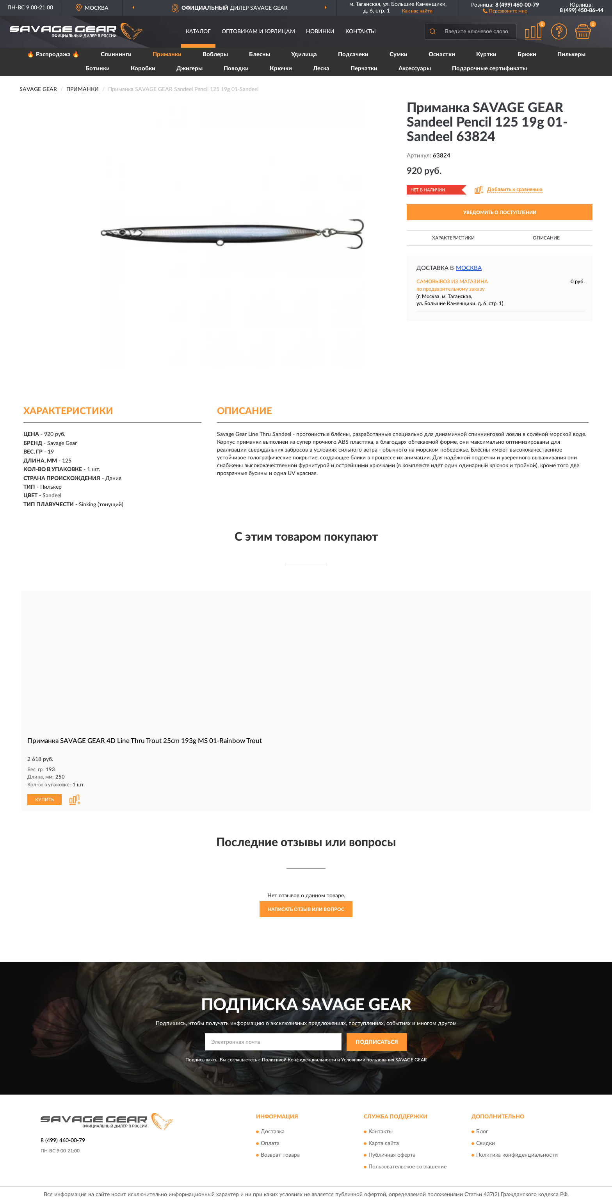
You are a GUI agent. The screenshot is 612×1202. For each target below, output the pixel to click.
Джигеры (189, 68)
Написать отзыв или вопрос (306, 908)
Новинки (320, 31)
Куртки (486, 54)
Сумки (398, 54)
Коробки (143, 68)
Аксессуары (415, 68)
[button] (505, 10)
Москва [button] (469, 268)
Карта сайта (383, 1143)
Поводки (236, 68)
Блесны (259, 54)
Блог (482, 1131)
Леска (321, 68)
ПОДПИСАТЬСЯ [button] (377, 1042)
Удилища (304, 54)
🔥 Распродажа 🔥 (53, 54)
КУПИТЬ (44, 799)
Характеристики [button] (453, 238)
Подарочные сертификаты (489, 68)
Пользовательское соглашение (407, 1166)
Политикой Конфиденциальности (299, 1059)
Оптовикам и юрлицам (258, 31)
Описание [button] (546, 238)
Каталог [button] (198, 31)
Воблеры (215, 54)
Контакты (360, 31)
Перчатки (363, 68)
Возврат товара (280, 1154)
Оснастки (442, 54)
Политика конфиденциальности (517, 1154)
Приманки (167, 54)
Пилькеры (571, 54)
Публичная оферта (392, 1154)
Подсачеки (353, 54)
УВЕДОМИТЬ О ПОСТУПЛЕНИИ (499, 212)
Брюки (527, 54)
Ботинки (97, 68)
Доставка (273, 1131)
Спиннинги (116, 54)
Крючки (281, 68)
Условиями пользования (367, 1059)
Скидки (485, 1143)
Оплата (270, 1143)
